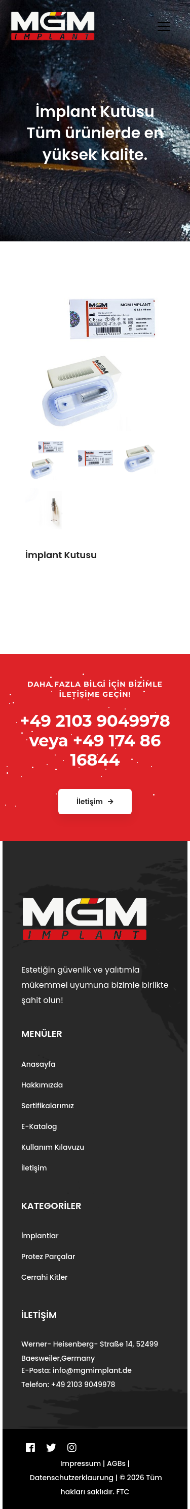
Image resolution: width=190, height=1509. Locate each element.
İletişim (34, 1168)
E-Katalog (39, 1126)
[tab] (45, 455)
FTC (123, 1492)
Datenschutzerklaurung (71, 1478)
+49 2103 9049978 (95, 721)
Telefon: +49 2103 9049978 (68, 1384)
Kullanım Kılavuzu (52, 1147)
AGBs (116, 1463)
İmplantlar (40, 1236)
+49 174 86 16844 (115, 750)
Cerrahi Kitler (44, 1277)
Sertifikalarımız (47, 1106)
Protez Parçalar (48, 1256)
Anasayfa (38, 1064)
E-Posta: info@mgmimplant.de (76, 1370)
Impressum (80, 1463)
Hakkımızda (42, 1085)
